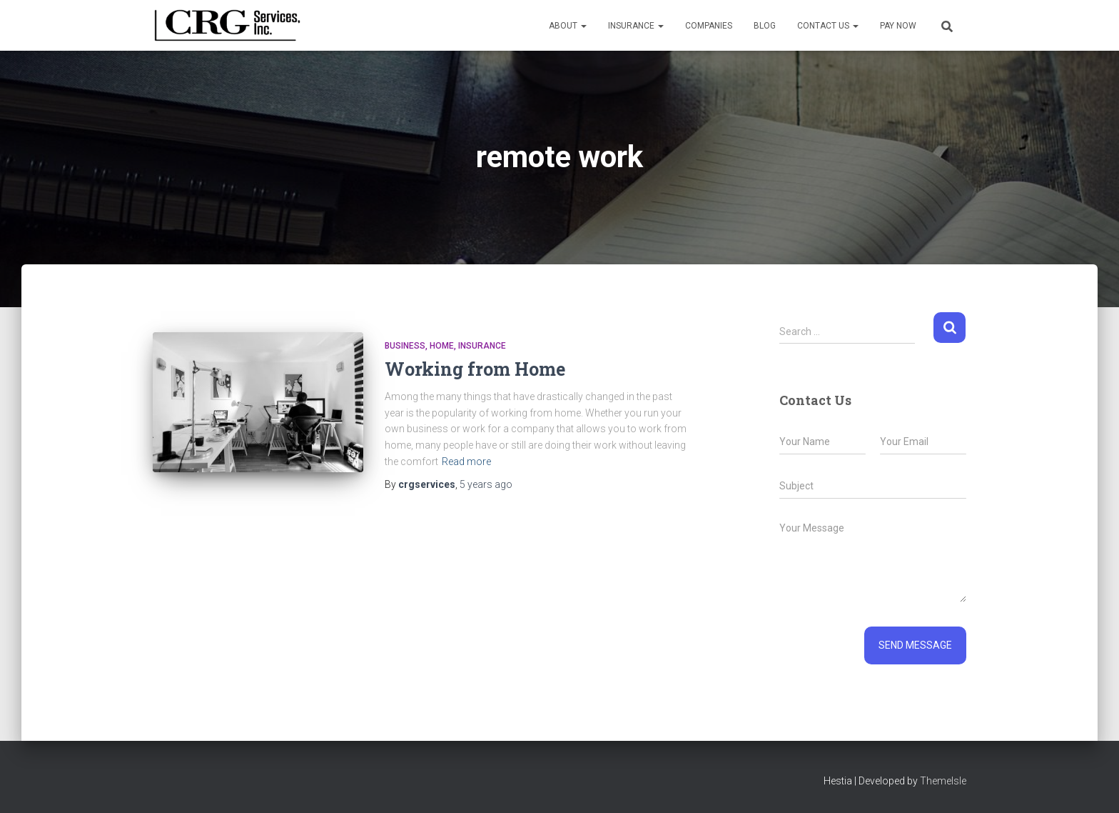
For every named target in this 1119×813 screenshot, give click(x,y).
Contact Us (828, 26)
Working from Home (475, 369)
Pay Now (898, 26)
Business (405, 346)
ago (486, 484)
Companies (708, 26)
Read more (466, 461)
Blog (765, 26)
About (568, 26)
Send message (915, 645)
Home (442, 346)
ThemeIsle (943, 781)
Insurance (636, 26)
